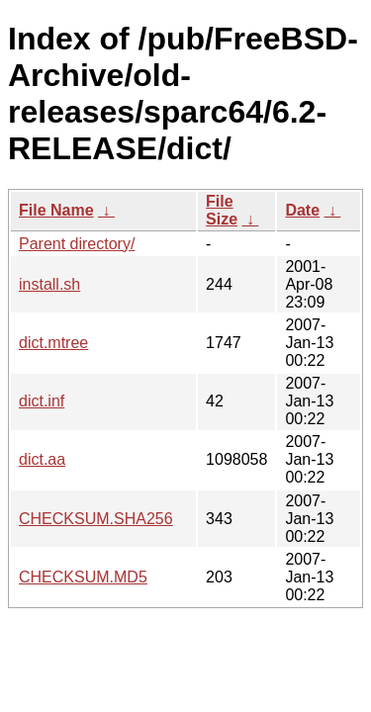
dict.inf (41, 401)
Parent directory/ (77, 243)
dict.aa (42, 459)
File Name (56, 210)
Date (302, 210)
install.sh (49, 284)
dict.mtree (53, 342)
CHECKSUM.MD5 (83, 577)
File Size (221, 210)
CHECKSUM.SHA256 (96, 518)
